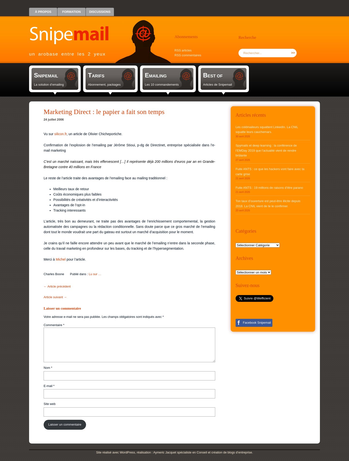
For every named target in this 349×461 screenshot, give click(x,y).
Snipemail (72, 30)
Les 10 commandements (162, 84)
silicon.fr (60, 134)
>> (293, 53)
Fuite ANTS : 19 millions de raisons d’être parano (269, 187)
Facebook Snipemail (257, 322)
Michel (61, 259)
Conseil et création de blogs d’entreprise (224, 452)
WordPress (127, 452)
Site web (50, 404)
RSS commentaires (187, 55)
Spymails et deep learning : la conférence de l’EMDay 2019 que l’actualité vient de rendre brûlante (266, 150)
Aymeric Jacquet (164, 452)
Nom (48, 368)
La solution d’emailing (49, 84)
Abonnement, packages (104, 84)
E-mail (49, 386)
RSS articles (182, 50)
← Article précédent (57, 286)
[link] (55, 79)
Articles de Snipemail (217, 84)
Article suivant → (55, 297)
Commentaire (54, 325)
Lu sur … (95, 274)
